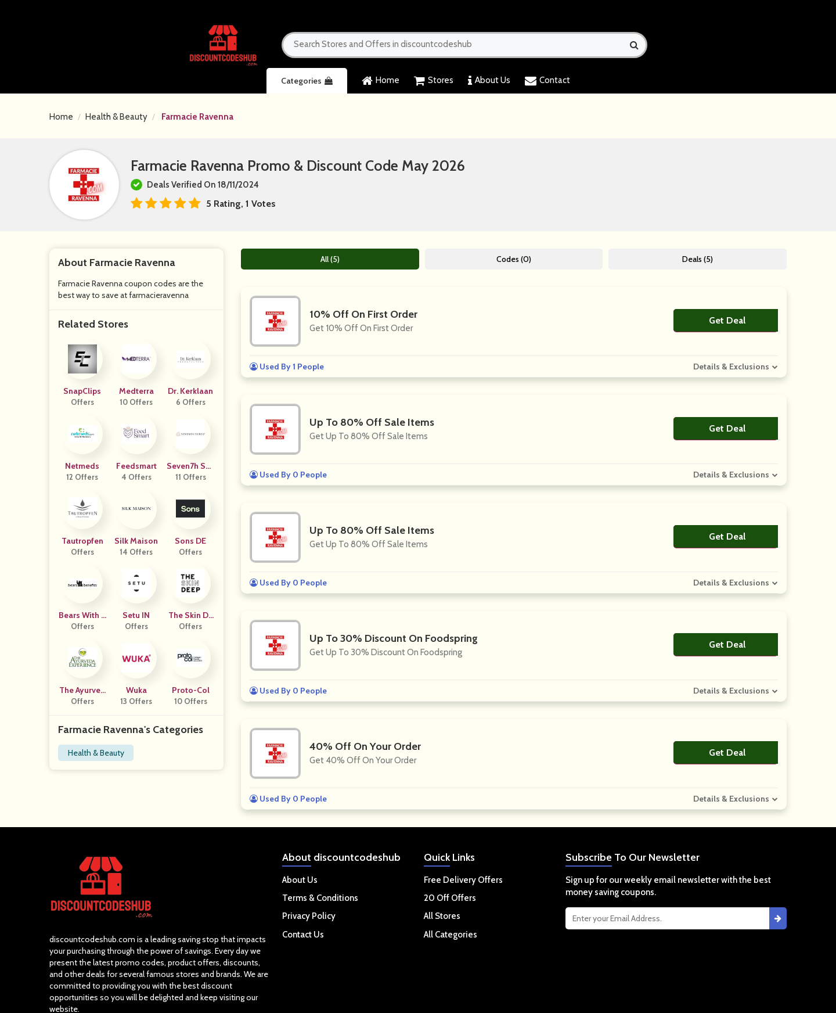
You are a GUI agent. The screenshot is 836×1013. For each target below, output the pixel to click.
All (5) (330, 259)
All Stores (442, 916)
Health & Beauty (116, 117)
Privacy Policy (309, 916)
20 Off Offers (450, 898)
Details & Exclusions (731, 366)
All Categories (450, 934)
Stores (433, 81)
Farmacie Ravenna (197, 117)
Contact (547, 81)
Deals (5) (697, 259)
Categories (307, 81)
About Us (489, 81)
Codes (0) (513, 259)
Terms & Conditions (320, 898)
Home (380, 81)
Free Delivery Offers (463, 880)
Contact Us (303, 934)
